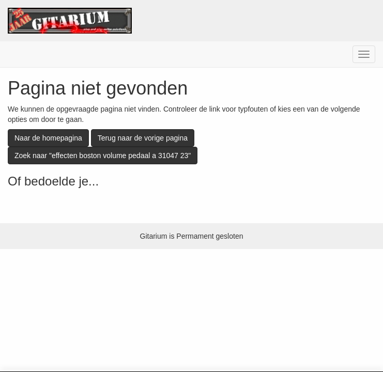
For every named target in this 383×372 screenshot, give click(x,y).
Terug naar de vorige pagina (143, 138)
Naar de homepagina (48, 138)
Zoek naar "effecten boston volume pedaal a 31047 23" (102, 155)
